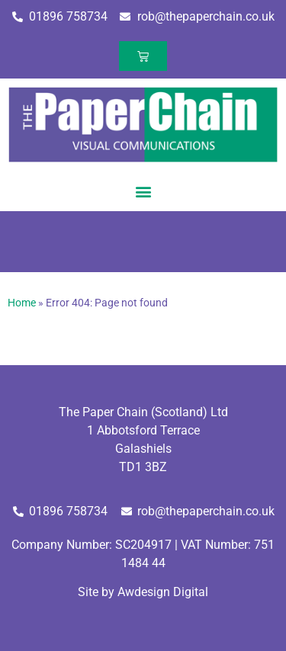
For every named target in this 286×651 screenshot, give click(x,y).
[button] (143, 191)
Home (22, 303)
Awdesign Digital (162, 592)
